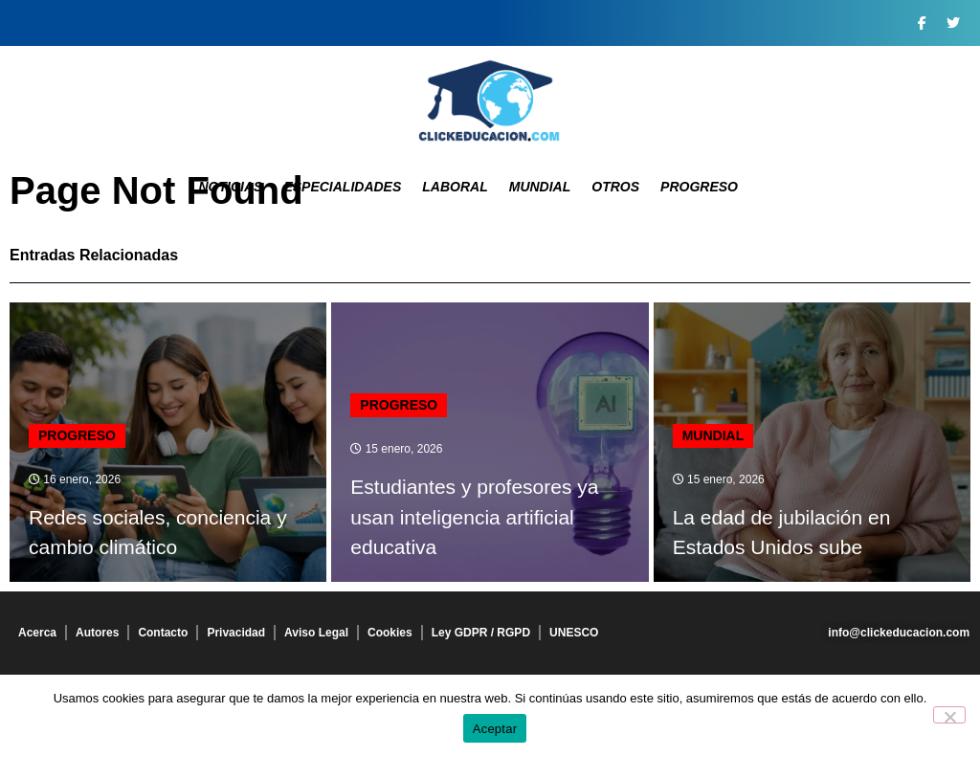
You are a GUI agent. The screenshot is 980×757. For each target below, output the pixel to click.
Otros (615, 186)
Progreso (699, 186)
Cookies (390, 632)
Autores (97, 632)
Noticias (230, 186)
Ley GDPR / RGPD (481, 632)
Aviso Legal (316, 632)
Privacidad (236, 632)
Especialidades (342, 186)
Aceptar (495, 729)
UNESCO (573, 632)
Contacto (163, 632)
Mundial (540, 186)
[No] (949, 715)
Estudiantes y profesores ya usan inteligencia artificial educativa (474, 517)
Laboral (454, 186)
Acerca (37, 632)
